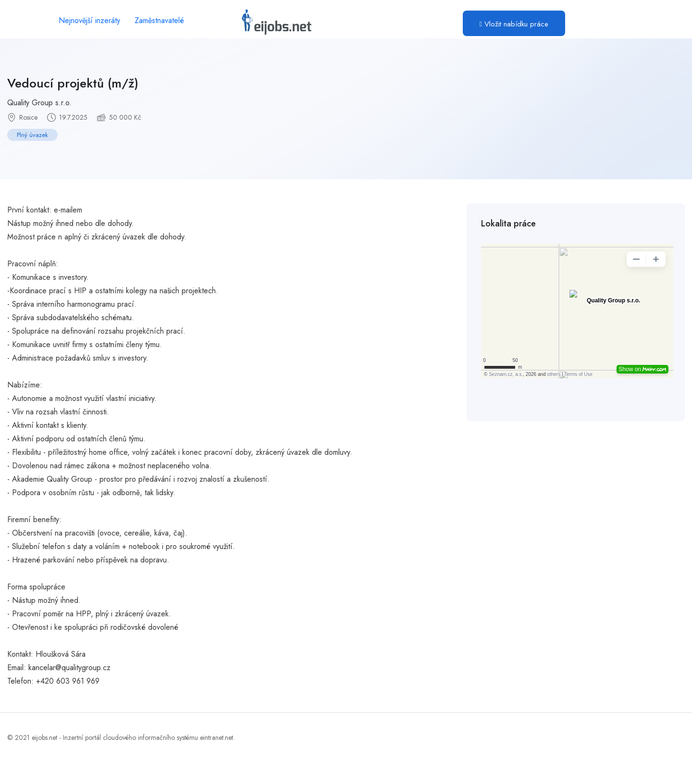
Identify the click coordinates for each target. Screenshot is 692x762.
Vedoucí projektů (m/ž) (72, 83)
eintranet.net (216, 737)
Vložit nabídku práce (514, 24)
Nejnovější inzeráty (89, 20)
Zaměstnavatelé (159, 20)
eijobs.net (44, 737)
